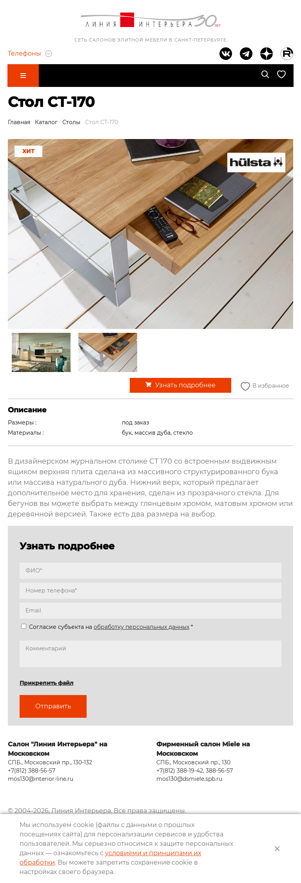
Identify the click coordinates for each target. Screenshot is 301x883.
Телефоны (30, 53)
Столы (71, 121)
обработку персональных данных (141, 626)
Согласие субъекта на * (107, 626)
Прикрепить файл (46, 682)
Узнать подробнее (185, 384)
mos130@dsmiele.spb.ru (189, 777)
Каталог (46, 121)
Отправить (53, 706)
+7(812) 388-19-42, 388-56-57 (194, 769)
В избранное (264, 386)
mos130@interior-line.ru (40, 777)
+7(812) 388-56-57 (31, 769)
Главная (19, 121)
